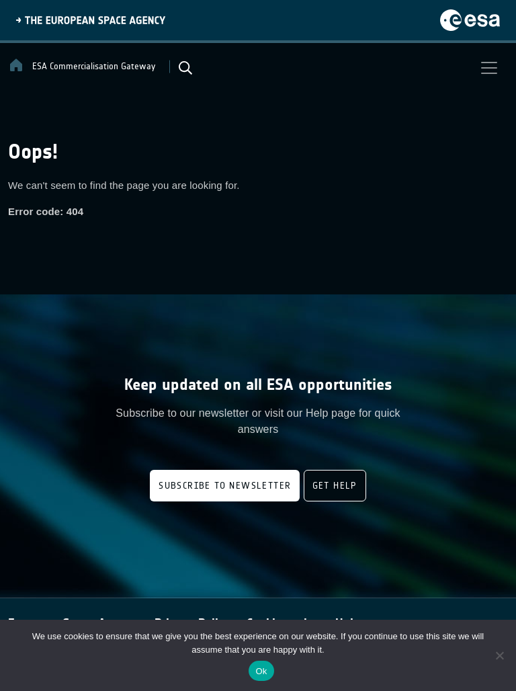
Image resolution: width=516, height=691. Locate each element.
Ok (261, 671)
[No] (499, 655)
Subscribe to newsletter (225, 485)
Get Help (334, 485)
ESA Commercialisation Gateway (81, 65)
